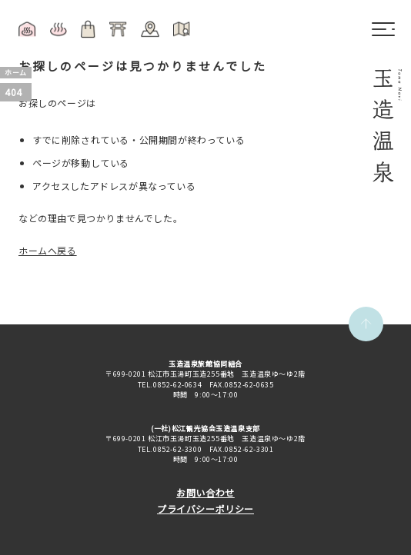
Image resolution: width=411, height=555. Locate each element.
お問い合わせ (205, 492)
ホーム (16, 73)
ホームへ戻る (47, 250)
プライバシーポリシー (205, 508)
